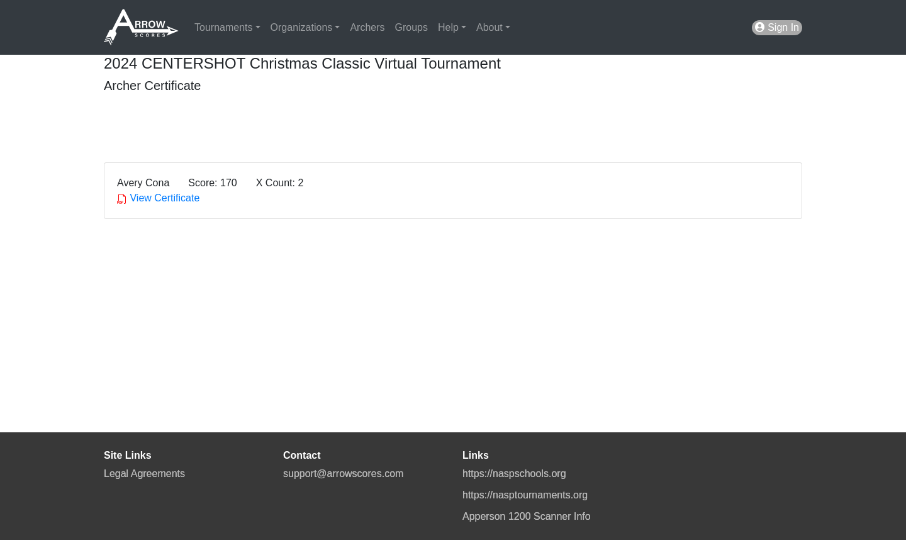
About (489, 27)
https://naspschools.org (514, 473)
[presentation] (199, 122)
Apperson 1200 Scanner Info (526, 516)
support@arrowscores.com (343, 473)
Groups (411, 27)
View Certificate (158, 198)
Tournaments (223, 27)
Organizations (302, 27)
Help (448, 27)
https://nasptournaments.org (525, 495)
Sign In (777, 27)
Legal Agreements (144, 473)
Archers (367, 27)
